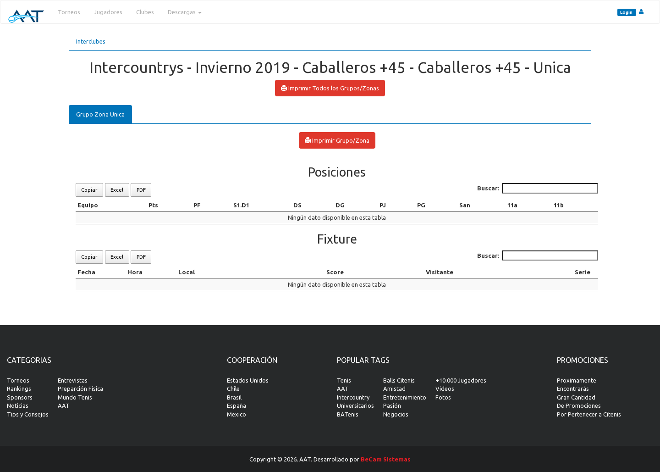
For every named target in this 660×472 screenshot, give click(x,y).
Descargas (185, 12)
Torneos (69, 12)
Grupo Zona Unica (100, 114)
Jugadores (108, 12)
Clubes (145, 12)
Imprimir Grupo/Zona (337, 140)
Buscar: (538, 188)
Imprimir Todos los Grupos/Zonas (330, 88)
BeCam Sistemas (386, 459)
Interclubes (90, 41)
